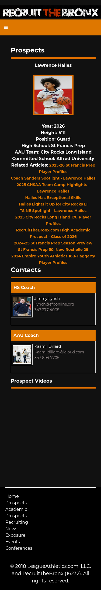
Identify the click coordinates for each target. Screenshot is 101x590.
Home (12, 496)
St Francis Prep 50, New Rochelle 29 (53, 249)
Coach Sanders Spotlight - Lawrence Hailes (53, 178)
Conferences (18, 548)
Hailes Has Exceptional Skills (53, 197)
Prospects (16, 502)
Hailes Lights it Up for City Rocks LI (53, 204)
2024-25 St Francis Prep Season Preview (53, 243)
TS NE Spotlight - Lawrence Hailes (53, 210)
